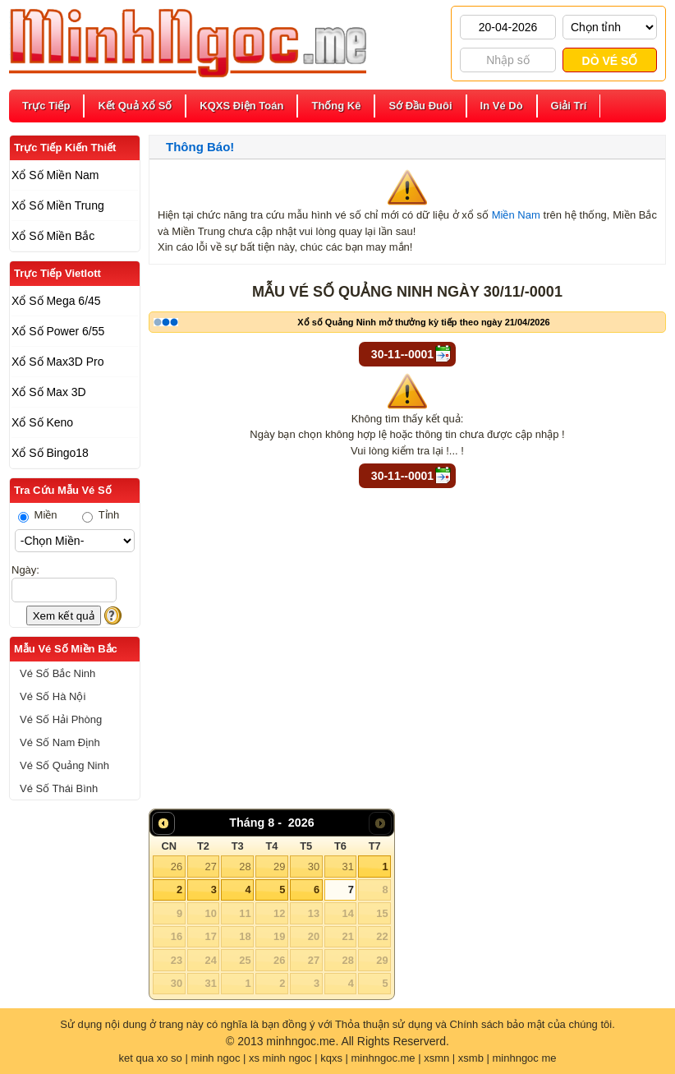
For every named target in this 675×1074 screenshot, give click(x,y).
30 (313, 866)
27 (210, 866)
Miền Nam (516, 215)
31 (347, 866)
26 (176, 866)
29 (279, 866)
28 (244, 866)
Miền (37, 515)
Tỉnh (100, 515)
